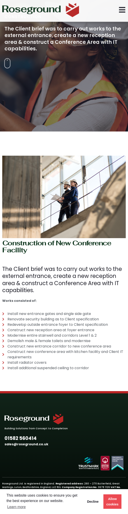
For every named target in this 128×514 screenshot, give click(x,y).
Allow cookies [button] (112, 501)
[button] (21, 438)
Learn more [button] (16, 507)
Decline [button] (93, 501)
